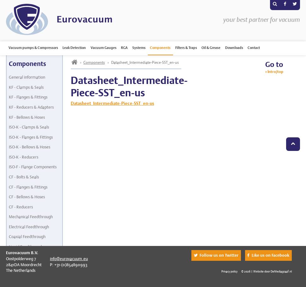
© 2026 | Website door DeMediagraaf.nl (266, 271)
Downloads (234, 47)
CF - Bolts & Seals (24, 177)
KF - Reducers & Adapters (31, 107)
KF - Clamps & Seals (26, 87)
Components (160, 47)
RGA (124, 47)
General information (27, 77)
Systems (139, 47)
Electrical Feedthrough (29, 226)
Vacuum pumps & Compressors (33, 47)
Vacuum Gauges (104, 47)
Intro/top (275, 71)
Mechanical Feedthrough (31, 216)
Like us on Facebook (270, 255)
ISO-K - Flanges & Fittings (31, 137)
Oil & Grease (210, 47)
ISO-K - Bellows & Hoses (29, 147)
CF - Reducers (21, 207)
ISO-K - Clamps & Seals (29, 127)
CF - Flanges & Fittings (28, 187)
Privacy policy (229, 271)
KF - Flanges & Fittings (28, 97)
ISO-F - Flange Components (33, 166)
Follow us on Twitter (219, 255)
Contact (254, 47)
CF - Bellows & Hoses (27, 196)
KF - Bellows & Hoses (27, 117)
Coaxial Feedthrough (27, 236)
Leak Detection (74, 47)
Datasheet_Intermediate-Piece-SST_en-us (112, 103)
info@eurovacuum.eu (69, 258)
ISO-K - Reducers (23, 157)
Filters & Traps (186, 47)
